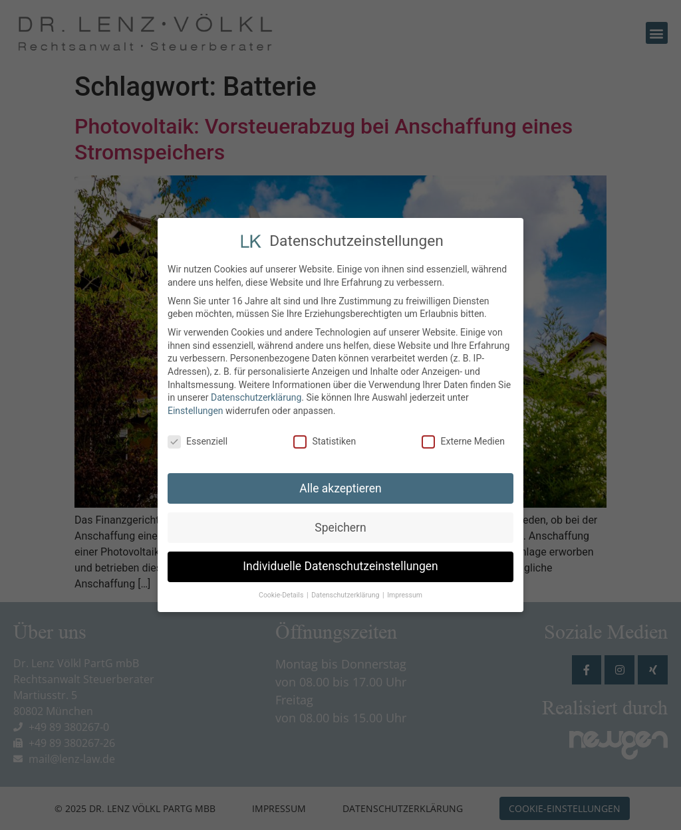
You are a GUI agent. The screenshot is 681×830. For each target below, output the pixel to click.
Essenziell (197, 437)
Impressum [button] (404, 591)
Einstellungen (195, 406)
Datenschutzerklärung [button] (346, 591)
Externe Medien (463, 437)
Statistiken (324, 437)
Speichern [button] (340, 523)
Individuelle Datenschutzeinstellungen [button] (340, 562)
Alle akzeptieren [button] (340, 483)
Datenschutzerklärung (256, 393)
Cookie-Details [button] (282, 591)
